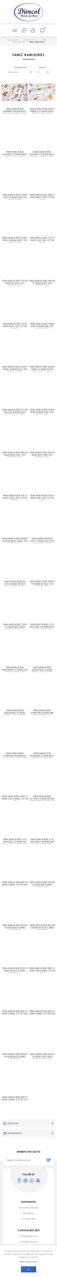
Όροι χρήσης (28, 1213)
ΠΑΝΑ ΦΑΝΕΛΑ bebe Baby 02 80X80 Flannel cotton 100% (15, 1012)
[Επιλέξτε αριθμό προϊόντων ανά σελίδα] (42, 72)
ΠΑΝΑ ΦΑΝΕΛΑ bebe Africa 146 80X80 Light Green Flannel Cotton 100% (42, 1056)
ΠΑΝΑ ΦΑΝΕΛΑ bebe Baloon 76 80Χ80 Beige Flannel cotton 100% (15, 927)
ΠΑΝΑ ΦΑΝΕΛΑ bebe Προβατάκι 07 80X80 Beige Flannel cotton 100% (42, 755)
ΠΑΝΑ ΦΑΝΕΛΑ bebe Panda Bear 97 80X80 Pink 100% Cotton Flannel (42, 326)
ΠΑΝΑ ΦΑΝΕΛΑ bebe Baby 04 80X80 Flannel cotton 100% (15, 883)
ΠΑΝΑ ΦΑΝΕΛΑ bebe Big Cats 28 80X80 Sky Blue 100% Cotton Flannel (15, 584)
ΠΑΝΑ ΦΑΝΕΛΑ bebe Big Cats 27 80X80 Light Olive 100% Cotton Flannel (42, 541)
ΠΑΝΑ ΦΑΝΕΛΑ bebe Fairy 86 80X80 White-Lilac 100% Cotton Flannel (15, 455)
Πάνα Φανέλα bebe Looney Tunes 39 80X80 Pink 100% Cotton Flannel (14, 197)
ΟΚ (29, 1269)
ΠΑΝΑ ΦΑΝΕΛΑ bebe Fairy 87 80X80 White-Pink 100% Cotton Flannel (42, 455)
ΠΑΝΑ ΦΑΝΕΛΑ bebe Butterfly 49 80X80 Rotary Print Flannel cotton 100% (42, 798)
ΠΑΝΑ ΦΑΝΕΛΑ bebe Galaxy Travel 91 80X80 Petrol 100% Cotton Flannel (42, 369)
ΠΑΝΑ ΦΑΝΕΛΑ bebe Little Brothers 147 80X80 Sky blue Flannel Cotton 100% (14, 841)
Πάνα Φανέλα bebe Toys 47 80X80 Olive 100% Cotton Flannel (42, 240)
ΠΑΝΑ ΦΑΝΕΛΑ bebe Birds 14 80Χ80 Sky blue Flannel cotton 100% (15, 970)
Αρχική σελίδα (13, 40)
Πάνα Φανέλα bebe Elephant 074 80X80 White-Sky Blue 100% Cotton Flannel (15, 155)
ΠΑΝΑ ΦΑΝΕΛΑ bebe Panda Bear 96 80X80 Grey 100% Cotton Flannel (42, 412)
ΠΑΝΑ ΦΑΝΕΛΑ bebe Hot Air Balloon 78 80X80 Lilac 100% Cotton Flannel (15, 412)
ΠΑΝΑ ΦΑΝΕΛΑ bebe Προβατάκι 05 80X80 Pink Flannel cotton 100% (42, 713)
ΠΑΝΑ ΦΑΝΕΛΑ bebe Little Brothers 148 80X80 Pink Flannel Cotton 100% (42, 841)
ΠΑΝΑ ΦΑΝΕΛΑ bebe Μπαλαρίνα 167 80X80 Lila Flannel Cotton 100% (15, 670)
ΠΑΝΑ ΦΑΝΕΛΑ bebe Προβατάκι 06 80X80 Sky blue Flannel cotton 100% (14, 755)
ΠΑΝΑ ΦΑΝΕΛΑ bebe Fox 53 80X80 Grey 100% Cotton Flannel (42, 498)
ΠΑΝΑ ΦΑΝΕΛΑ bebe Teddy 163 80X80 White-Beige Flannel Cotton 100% (15, 627)
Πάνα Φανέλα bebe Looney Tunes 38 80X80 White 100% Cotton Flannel (15, 240)
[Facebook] (19, 1180)
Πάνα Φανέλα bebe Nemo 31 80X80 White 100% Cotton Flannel (42, 197)
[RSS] (38, 1180)
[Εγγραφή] (23, 1160)
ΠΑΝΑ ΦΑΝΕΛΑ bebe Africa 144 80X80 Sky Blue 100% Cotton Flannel (42, 584)
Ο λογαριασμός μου (28, 1236)
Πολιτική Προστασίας (28, 1207)
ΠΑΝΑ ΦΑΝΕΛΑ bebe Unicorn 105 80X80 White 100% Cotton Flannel (42, 283)
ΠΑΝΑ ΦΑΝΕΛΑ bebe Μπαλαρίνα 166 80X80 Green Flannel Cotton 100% (42, 671)
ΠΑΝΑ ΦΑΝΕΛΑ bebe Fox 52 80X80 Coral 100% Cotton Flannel (15, 498)
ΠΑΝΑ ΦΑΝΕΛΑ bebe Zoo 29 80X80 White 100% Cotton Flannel (15, 326)
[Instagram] (25, 1180)
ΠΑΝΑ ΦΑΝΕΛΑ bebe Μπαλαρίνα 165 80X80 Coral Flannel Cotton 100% (15, 714)
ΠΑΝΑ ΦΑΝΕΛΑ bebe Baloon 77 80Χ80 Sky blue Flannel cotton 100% (42, 927)
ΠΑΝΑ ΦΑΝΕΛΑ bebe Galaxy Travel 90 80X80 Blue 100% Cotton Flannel (15, 369)
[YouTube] (31, 1180)
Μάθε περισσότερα (29, 1262)
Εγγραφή (48, 1160)
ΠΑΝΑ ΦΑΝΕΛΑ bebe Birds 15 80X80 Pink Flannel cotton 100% (42, 970)
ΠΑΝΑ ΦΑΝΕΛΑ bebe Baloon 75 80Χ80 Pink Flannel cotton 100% (42, 884)
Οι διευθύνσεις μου (28, 1241)
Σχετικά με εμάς (28, 1218)
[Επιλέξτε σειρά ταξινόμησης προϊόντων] (20, 72)
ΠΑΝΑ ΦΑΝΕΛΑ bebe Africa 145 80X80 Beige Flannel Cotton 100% (14, 1056)
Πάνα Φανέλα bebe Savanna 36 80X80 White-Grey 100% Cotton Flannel (14, 111)
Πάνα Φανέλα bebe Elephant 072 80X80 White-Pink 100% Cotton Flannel (42, 154)
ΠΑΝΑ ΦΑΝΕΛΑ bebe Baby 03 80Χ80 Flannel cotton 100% (42, 1012)
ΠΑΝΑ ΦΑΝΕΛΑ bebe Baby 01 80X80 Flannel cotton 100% (15, 1098)
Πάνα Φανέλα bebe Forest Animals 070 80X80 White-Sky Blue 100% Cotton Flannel (42, 112)
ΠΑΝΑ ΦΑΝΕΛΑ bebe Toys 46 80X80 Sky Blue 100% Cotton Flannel (15, 283)
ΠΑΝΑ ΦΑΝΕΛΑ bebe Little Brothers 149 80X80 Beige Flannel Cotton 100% (42, 627)
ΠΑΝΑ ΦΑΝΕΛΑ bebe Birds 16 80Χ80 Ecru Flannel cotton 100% (15, 798)
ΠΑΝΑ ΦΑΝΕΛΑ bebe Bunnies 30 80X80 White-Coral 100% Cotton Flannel (15, 541)
